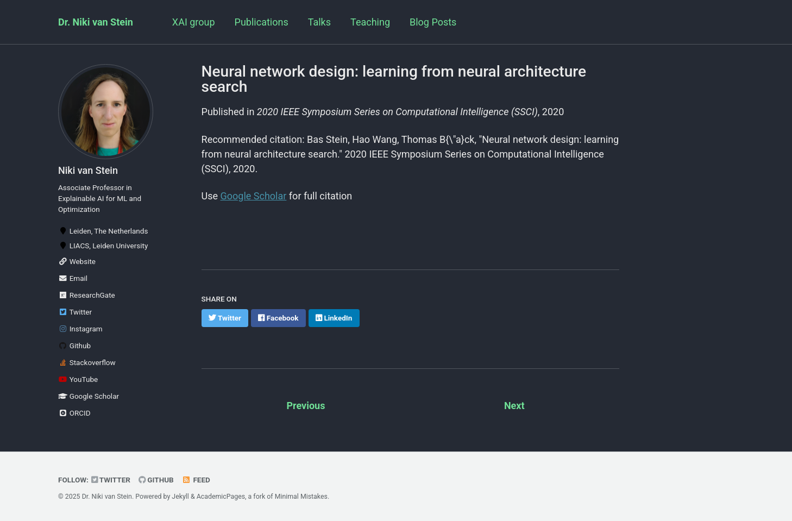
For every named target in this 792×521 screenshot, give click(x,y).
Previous (305, 405)
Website (77, 261)
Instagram (80, 328)
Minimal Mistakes (301, 496)
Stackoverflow (87, 362)
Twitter (75, 311)
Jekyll (180, 496)
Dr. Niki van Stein (95, 22)
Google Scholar (88, 396)
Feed (196, 479)
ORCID (74, 413)
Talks (319, 22)
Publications (261, 22)
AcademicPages (221, 496)
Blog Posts (433, 22)
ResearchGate (86, 295)
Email (72, 278)
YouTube (78, 379)
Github (74, 345)
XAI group (193, 22)
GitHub (156, 479)
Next (514, 405)
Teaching (370, 22)
